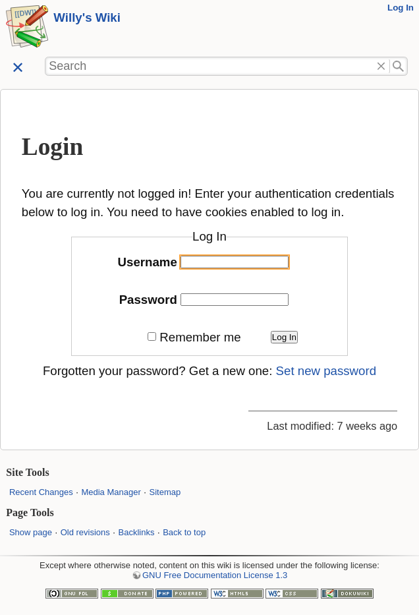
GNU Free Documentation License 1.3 (214, 575)
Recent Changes (41, 492)
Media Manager (110, 492)
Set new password (326, 371)
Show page (30, 532)
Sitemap (165, 492)
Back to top (184, 532)
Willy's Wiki (87, 17)
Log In (400, 8)
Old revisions (85, 532)
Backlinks (137, 532)
